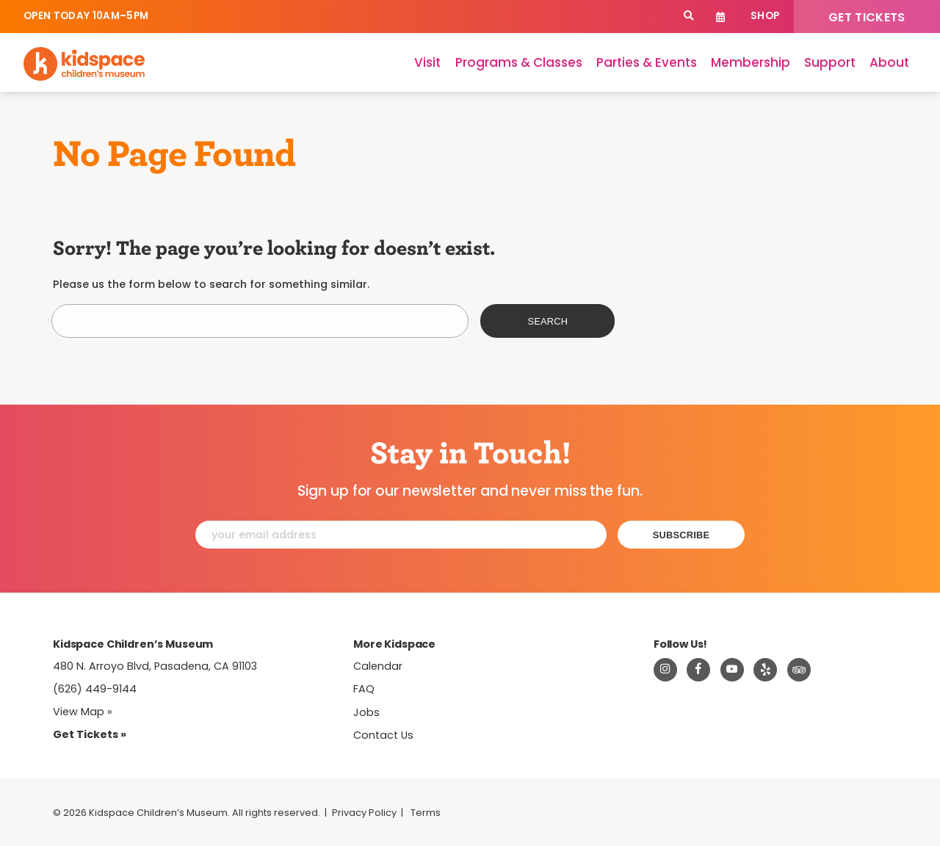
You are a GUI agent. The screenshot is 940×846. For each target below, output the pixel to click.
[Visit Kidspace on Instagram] (665, 670)
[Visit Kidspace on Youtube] (732, 670)
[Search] (688, 16)
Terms (426, 812)
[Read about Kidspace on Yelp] (765, 670)
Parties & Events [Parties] (646, 62)
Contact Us (383, 735)
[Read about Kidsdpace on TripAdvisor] (799, 670)
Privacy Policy (364, 812)
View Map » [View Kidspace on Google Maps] (82, 711)
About (889, 62)
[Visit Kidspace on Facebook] (698, 670)
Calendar (721, 16)
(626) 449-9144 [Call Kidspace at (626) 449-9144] (95, 689)
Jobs (366, 712)
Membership (750, 62)
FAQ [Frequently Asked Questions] (364, 689)
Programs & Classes (518, 62)
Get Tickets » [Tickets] (89, 734)
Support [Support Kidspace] (830, 62)
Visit (427, 62)
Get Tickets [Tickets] (866, 17)
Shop (765, 16)
